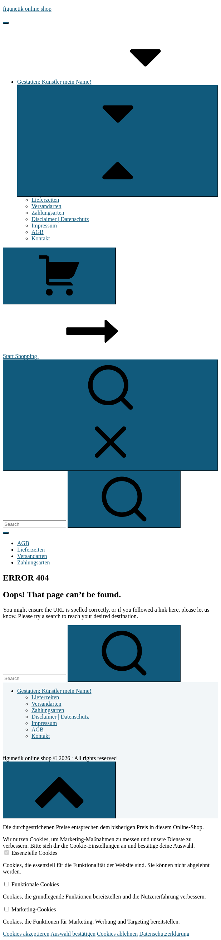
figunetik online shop (27, 9)
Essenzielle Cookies (34, 853)
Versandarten (46, 206)
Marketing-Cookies (33, 909)
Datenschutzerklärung (164, 934)
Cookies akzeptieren (26, 934)
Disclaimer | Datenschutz (60, 219)
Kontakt (40, 238)
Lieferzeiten (45, 200)
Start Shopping (74, 356)
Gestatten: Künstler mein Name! (108, 82)
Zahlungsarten (47, 213)
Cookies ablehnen (117, 934)
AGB (37, 232)
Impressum (44, 225)
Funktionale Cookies (35, 884)
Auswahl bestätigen (72, 934)
